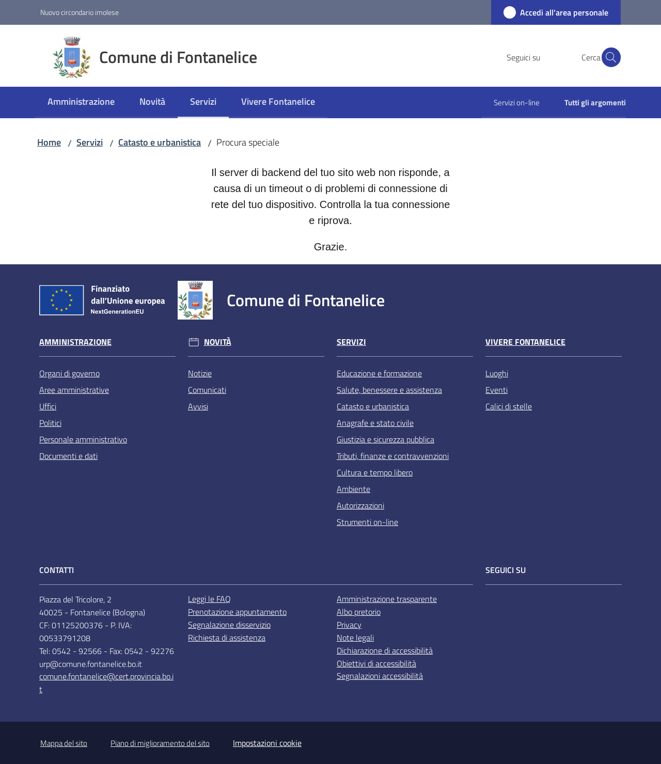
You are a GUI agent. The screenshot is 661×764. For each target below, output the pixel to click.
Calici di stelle (508, 406)
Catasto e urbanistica (159, 142)
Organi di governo (69, 373)
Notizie (200, 373)
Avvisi (198, 406)
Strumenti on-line (367, 522)
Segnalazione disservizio (229, 624)
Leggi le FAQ (209, 599)
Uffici (47, 406)
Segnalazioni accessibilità (380, 676)
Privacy (349, 624)
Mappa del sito (63, 743)
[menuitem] (81, 102)
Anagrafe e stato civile (375, 423)
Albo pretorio (359, 612)
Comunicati (207, 390)
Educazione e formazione (379, 373)
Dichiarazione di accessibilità (385, 650)
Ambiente (353, 489)
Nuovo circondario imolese (79, 12)
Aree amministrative (74, 390)
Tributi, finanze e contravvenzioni (393, 456)
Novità (217, 342)
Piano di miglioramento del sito (160, 743)
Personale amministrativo (83, 439)
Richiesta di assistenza (226, 637)
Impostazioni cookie (267, 743)
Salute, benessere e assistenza (389, 390)
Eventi (496, 390)
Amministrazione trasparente (387, 599)
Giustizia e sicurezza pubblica (385, 439)
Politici (50, 423)
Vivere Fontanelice (525, 342)
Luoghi (496, 373)
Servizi (89, 142)
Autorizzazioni (360, 505)
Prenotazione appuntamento (237, 612)
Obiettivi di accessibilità (376, 663)
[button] (608, 57)
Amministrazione (75, 342)
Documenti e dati (68, 456)
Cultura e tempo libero (375, 472)
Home (49, 142)
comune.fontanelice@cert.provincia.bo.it (106, 682)
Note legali (355, 637)
